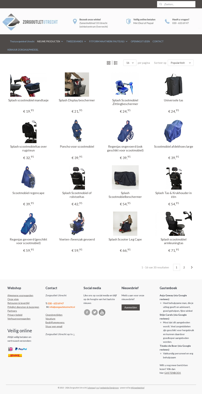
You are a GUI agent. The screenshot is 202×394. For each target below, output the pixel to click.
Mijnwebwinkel (137, 388)
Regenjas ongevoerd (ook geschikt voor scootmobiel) (125, 148)
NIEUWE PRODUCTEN (50, 41)
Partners (12, 310)
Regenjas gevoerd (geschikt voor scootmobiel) (28, 241)
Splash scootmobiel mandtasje (28, 100)
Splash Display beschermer (77, 100)
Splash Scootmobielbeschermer (125, 195)
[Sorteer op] (180, 63)
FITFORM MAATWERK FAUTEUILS (108, 41)
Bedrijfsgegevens (55, 322)
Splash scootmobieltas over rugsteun (28, 148)
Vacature (50, 318)
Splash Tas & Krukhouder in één (173, 195)
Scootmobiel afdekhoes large (173, 146)
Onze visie (13, 299)
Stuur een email (53, 326)
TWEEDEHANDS (76, 41)
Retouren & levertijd (18, 302)
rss (97, 388)
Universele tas (173, 100)
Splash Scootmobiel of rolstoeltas (76, 195)
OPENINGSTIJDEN (140, 41)
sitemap (91, 388)
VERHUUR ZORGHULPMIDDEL (22, 49)
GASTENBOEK (172, 372)
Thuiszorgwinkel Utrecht (22, 41)
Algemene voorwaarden (20, 295)
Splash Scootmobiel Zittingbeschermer (125, 102)
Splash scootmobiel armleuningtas (173, 241)
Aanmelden (130, 307)
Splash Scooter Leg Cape (125, 239)
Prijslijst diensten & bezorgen (23, 306)
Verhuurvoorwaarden (18, 318)
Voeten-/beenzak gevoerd (77, 239)
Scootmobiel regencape (28, 193)
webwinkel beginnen (109, 388)
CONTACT (158, 41)
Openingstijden (53, 314)
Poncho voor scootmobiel (77, 146)
